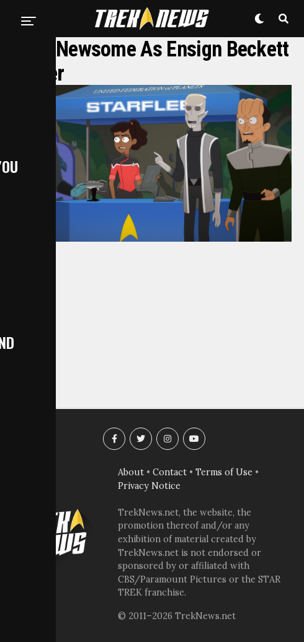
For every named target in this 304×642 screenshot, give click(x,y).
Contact (170, 472)
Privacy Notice (149, 485)
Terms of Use (224, 472)
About (131, 472)
